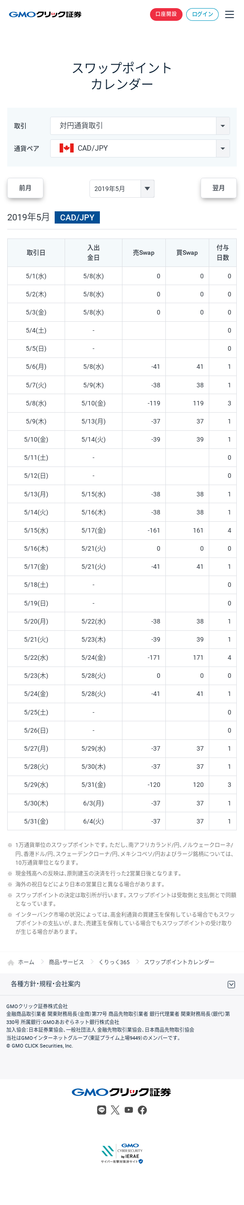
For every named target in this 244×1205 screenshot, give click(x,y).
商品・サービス (66, 962)
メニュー (229, 14)
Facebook (142, 1110)
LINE (101, 1110)
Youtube (128, 1110)
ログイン (202, 14)
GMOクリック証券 (46, 14)
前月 (25, 187)
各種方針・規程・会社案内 (45, 983)
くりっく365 (114, 962)
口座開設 (166, 14)
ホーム (26, 962)
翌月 (218, 187)
